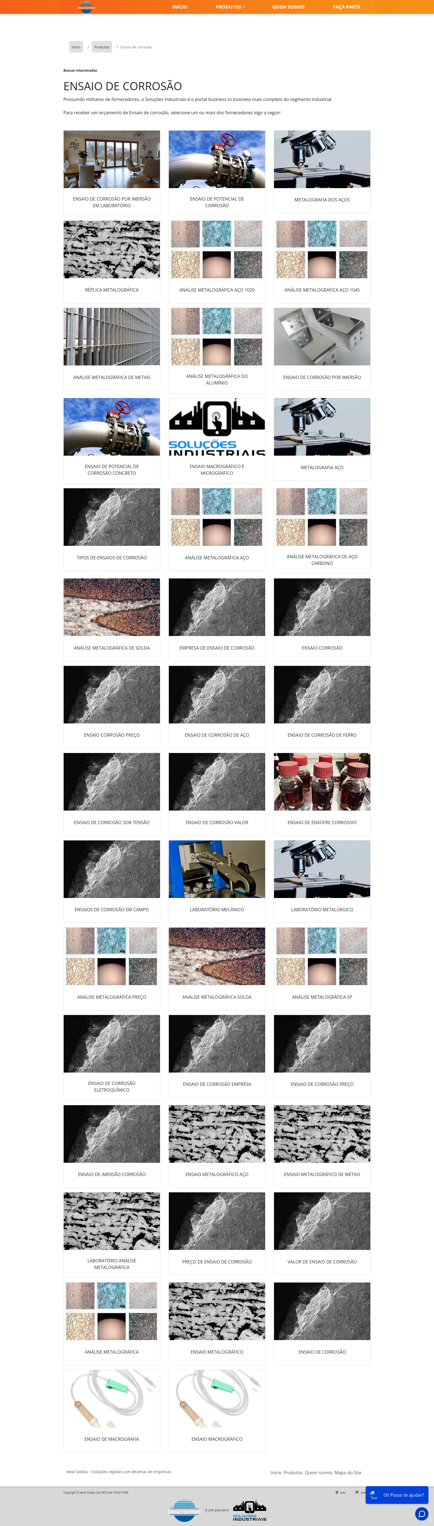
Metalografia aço (322, 467)
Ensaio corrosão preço (112, 735)
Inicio (179, 7)
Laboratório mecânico (217, 910)
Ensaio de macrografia (112, 1439)
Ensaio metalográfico (217, 1352)
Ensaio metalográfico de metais (322, 1174)
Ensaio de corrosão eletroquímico (112, 1086)
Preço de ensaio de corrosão (217, 1262)
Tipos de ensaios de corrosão (112, 558)
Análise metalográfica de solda (112, 648)
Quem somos (288, 7)
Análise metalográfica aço (217, 558)
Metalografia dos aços (322, 200)
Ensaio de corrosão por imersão (322, 377)
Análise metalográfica (112, 1352)
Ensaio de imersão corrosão (112, 1174)
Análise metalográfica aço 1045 (322, 290)
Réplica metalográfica (111, 290)
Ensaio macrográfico (217, 1439)
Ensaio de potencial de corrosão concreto (112, 469)
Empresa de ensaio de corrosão (217, 648)
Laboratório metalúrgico (322, 910)
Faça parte (347, 7)
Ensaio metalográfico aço (217, 1174)
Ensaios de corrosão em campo (112, 910)
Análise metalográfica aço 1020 (217, 290)
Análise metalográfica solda (217, 997)
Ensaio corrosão (322, 648)
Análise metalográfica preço (111, 997)
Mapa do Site (348, 1473)
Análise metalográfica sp (322, 997)
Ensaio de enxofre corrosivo (322, 822)
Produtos (228, 7)
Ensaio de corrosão (322, 1352)
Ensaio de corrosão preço (322, 1084)
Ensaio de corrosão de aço (217, 735)
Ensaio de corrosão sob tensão (112, 822)
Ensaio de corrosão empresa (217, 1084)
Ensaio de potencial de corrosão (217, 202)
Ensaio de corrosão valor (217, 822)
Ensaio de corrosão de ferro (322, 735)
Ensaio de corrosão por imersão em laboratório (112, 202)
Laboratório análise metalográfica (111, 1264)
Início (275, 1473)
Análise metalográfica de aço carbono (322, 560)
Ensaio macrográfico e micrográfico (217, 469)
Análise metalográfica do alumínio (217, 379)
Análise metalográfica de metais (112, 377)
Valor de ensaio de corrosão (322, 1262)
